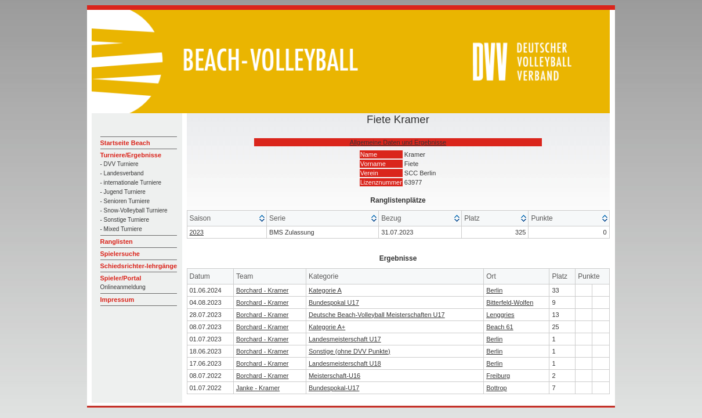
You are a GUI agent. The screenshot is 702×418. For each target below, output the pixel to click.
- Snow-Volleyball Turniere (134, 210)
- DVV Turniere (119, 164)
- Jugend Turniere (123, 192)
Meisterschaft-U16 (334, 375)
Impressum (117, 299)
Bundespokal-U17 (334, 387)
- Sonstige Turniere (125, 220)
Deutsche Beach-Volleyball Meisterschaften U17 (377, 314)
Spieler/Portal (121, 278)
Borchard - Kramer (262, 290)
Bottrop (496, 387)
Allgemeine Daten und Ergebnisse (398, 142)
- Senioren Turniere (125, 201)
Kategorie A (325, 290)
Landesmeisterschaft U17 (345, 339)
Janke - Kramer (258, 387)
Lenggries (500, 314)
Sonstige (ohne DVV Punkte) (349, 351)
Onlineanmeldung (123, 287)
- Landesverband (122, 173)
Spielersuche (120, 253)
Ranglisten (116, 241)
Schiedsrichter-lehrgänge (139, 265)
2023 (197, 232)
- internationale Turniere (131, 182)
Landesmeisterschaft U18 (345, 363)
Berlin (494, 290)
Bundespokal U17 (334, 302)
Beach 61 (499, 326)
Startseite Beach (125, 142)
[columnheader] (227, 218)
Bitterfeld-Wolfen (509, 302)
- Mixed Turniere (121, 229)
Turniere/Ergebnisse (131, 155)
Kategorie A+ (327, 326)
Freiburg (498, 375)
